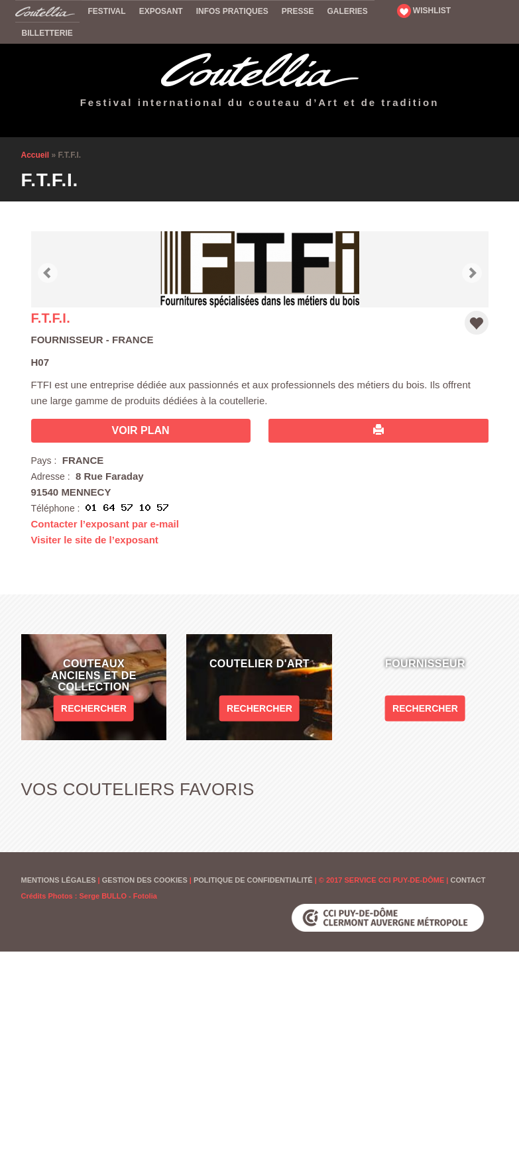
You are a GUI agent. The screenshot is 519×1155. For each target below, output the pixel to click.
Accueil (48, 10)
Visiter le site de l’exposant (94, 539)
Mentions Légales (58, 880)
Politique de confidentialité (253, 880)
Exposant (161, 11)
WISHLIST (424, 10)
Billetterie (47, 33)
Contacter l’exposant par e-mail (105, 523)
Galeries (347, 11)
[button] (47, 269)
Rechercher (94, 708)
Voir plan (141, 430)
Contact (467, 880)
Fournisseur (67, 339)
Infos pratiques (232, 11)
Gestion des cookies (145, 880)
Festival (107, 11)
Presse (298, 11)
